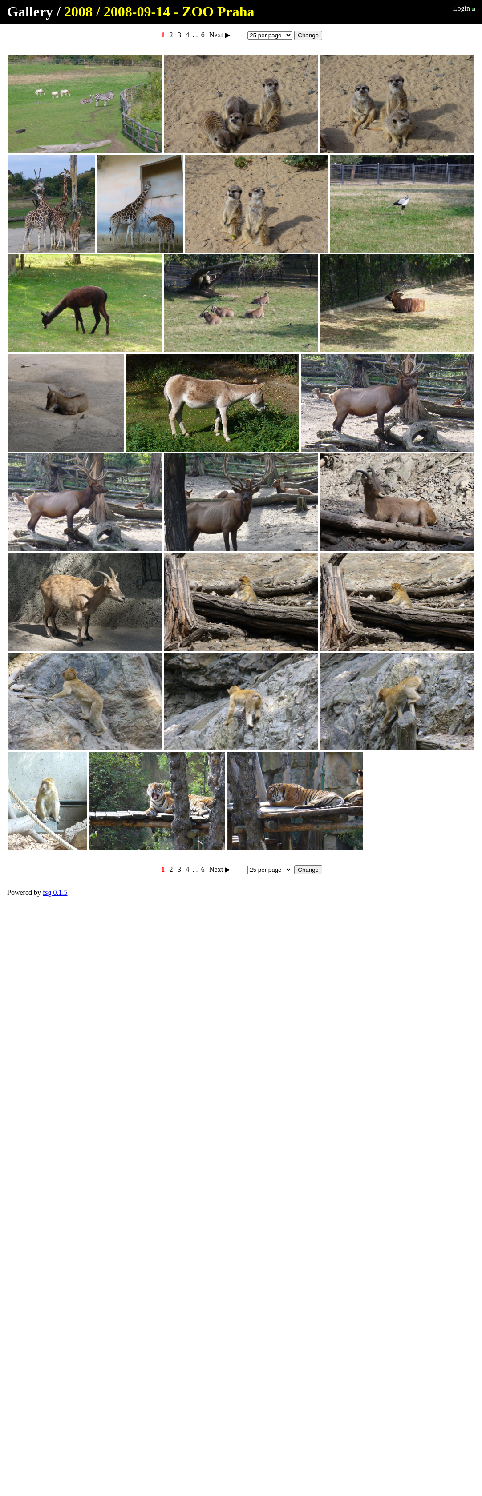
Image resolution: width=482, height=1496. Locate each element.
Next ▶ (219, 35)
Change (308, 35)
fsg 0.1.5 (55, 892)
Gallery (30, 12)
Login (461, 8)
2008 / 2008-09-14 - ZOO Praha (159, 12)
